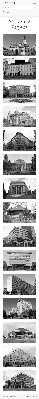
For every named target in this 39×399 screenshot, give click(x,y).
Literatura (12, 396)
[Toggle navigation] (34, 3)
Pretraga (6, 12)
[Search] (17, 8)
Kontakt (5, 396)
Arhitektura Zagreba (10, 3)
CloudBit (34, 396)
